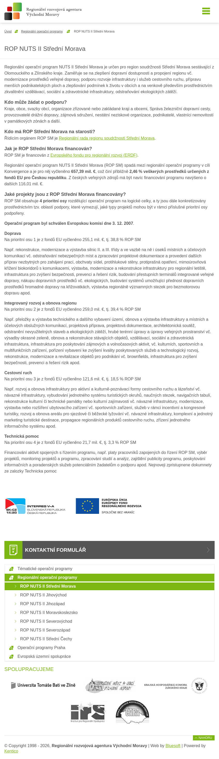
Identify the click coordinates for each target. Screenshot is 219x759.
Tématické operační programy (45, 568)
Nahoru (205, 738)
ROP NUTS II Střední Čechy (46, 639)
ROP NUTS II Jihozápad (42, 604)
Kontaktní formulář (55, 550)
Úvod (8, 31)
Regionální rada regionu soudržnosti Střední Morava (107, 138)
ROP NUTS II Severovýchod (46, 621)
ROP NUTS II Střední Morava (48, 586)
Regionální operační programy (42, 31)
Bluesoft (173, 746)
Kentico (11, 751)
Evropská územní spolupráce (44, 656)
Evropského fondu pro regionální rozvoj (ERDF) (93, 155)
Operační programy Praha (41, 647)
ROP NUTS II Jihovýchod (43, 595)
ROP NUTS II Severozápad (45, 630)
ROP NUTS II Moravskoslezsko (49, 612)
